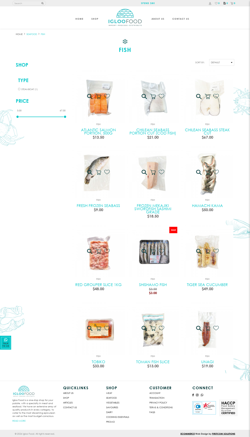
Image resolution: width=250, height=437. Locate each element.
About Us (68, 393)
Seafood (111, 397)
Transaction (156, 397)
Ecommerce (187, 433)
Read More (19, 420)
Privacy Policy (158, 402)
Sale (173, 230)
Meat (109, 393)
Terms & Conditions (161, 407)
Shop (22, 65)
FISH (43, 34)
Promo (110, 421)
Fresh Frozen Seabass (98, 205)
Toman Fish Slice (152, 361)
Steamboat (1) (28, 89)
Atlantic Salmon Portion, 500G (98, 131)
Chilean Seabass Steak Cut (207, 131)
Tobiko (98, 361)
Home (19, 34)
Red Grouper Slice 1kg (98, 284)
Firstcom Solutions (223, 433)
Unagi (207, 361)
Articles (68, 402)
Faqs (152, 412)
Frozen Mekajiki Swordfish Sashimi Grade (152, 208)
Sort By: (200, 62)
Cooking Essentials (117, 416)
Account (154, 393)
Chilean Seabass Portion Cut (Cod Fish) (152, 131)
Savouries (112, 407)
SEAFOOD (31, 34)
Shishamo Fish (153, 284)
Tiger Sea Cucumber (207, 284)
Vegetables (112, 402)
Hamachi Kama (207, 205)
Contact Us (70, 407)
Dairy (109, 412)
